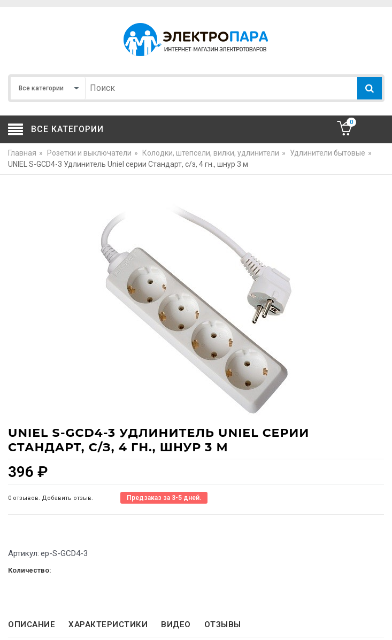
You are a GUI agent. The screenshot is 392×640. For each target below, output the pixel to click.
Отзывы (222, 624)
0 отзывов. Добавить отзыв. (50, 498)
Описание (31, 624)
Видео (176, 624)
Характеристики (108, 624)
